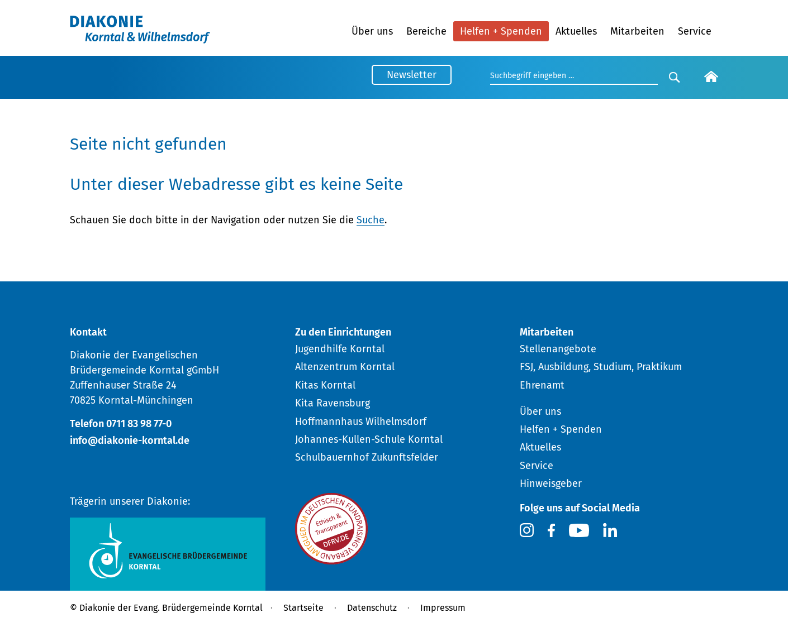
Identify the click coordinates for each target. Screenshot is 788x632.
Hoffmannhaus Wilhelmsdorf (360, 421)
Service (694, 31)
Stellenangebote (558, 349)
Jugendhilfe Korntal (339, 349)
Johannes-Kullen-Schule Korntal (369, 439)
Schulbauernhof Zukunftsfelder (366, 457)
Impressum (443, 607)
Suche (370, 220)
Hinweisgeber (551, 483)
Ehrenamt (542, 385)
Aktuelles (576, 31)
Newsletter (411, 75)
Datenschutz (372, 607)
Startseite (303, 607)
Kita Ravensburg (332, 403)
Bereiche (426, 31)
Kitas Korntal (325, 385)
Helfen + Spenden (501, 31)
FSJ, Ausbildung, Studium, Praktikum (601, 367)
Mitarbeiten (637, 31)
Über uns (372, 31)
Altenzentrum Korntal (345, 367)
